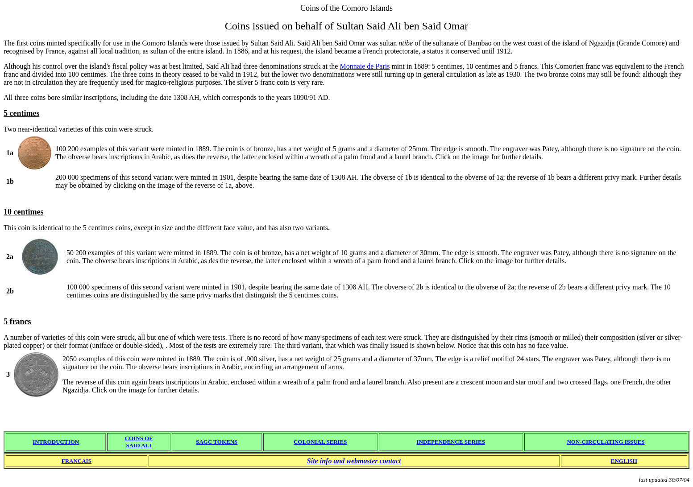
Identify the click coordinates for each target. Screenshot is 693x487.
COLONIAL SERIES (320, 441)
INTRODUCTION (56, 441)
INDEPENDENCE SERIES (450, 441)
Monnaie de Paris (365, 66)
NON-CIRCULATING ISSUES (605, 441)
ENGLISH (624, 461)
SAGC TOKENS (216, 441)
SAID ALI (139, 445)
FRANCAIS (76, 461)
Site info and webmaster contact (354, 461)
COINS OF (139, 438)
